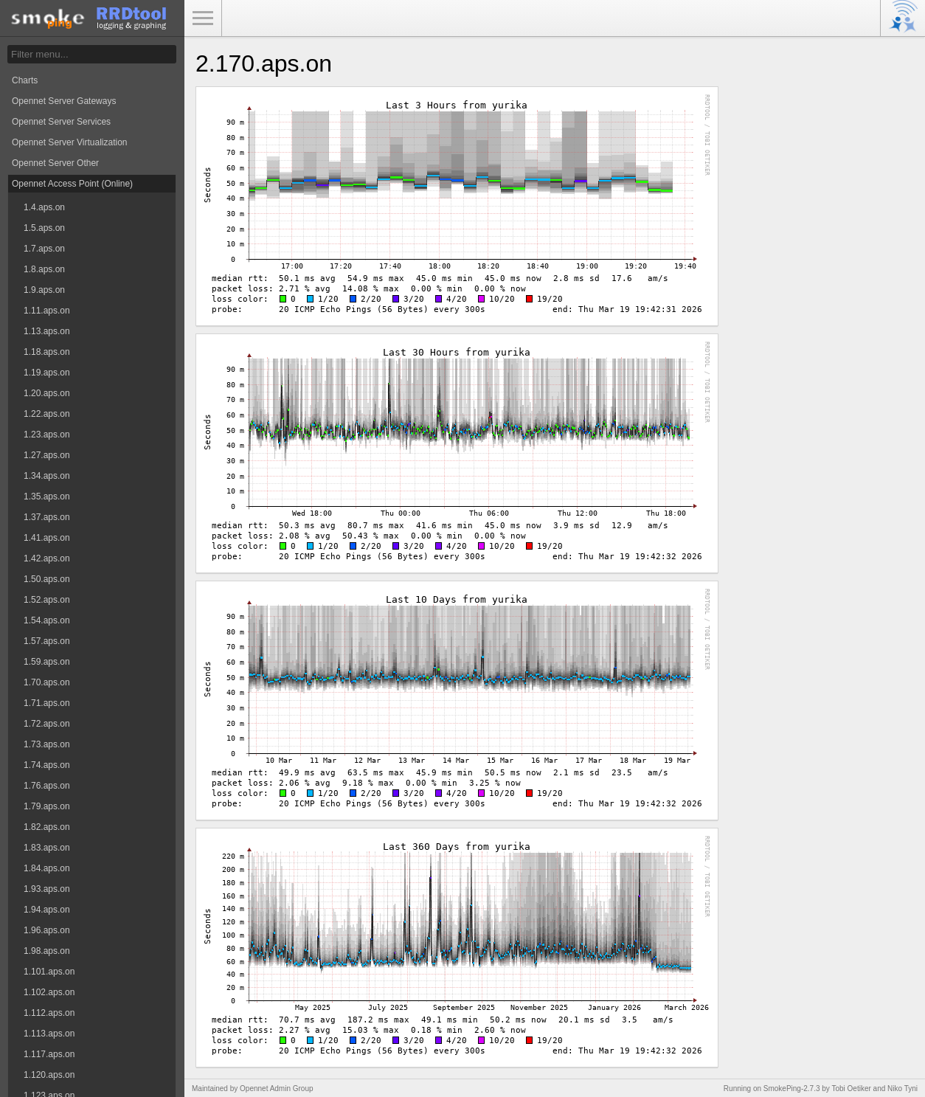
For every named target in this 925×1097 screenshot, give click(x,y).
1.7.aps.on (44, 248)
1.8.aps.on (44, 269)
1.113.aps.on (49, 1033)
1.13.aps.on (47, 331)
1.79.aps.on (47, 806)
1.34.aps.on (47, 476)
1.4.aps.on (44, 207)
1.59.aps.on (47, 662)
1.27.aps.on (47, 455)
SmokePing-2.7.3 (791, 1088)
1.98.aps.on (47, 951)
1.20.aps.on (47, 393)
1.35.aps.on (47, 496)
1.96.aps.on (47, 930)
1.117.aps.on (49, 1054)
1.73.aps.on (47, 744)
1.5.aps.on (44, 228)
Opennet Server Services (61, 122)
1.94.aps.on (47, 909)
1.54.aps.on (47, 620)
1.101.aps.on (49, 971)
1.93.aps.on (47, 889)
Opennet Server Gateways (64, 101)
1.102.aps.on (49, 992)
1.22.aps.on (47, 414)
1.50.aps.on (47, 579)
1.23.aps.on (47, 434)
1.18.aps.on (47, 352)
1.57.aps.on (47, 641)
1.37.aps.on (47, 517)
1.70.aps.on (47, 682)
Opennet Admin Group (276, 1088)
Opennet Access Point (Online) (72, 184)
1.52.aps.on (47, 600)
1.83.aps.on (47, 847)
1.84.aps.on (47, 868)
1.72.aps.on (47, 724)
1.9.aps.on (44, 290)
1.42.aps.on (47, 558)
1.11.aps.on (47, 310)
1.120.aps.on (49, 1075)
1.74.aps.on (47, 765)
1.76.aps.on (47, 786)
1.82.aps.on (47, 827)
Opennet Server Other (55, 163)
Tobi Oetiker (850, 1088)
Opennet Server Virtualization (70, 142)
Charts (25, 80)
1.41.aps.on (47, 538)
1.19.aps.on (47, 372)
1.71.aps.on (47, 703)
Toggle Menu (202, 18)
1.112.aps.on (49, 1013)
